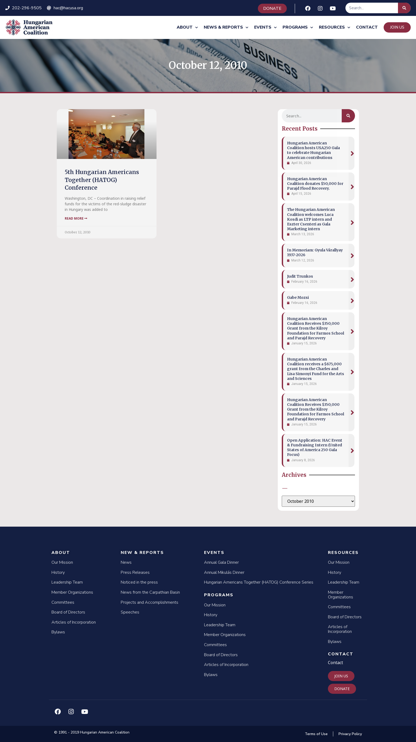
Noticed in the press (139, 582)
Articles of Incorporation (73, 622)
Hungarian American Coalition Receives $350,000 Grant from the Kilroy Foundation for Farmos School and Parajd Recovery (315, 328)
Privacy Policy (350, 733)
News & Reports (226, 27)
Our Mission (62, 562)
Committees (62, 602)
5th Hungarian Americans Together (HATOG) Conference (102, 179)
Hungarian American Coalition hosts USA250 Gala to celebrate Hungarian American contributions (313, 150)
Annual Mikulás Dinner (224, 572)
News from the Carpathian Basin (150, 592)
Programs (298, 27)
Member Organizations (72, 592)
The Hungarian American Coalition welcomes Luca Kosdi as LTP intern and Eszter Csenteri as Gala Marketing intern (311, 219)
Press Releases (135, 572)
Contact (367, 27)
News (126, 562)
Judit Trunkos (300, 276)
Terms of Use (316, 733)
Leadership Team (67, 582)
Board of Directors (68, 612)
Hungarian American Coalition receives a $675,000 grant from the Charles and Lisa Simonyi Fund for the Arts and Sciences (315, 369)
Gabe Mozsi (298, 297)
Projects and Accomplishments (149, 602)
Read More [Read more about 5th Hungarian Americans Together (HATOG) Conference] (76, 218)
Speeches (130, 612)
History (58, 572)
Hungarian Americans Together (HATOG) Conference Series (258, 582)
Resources (334, 27)
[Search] (404, 8)
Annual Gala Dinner (221, 562)
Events (265, 27)
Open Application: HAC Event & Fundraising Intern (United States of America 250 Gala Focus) (314, 447)
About (187, 27)
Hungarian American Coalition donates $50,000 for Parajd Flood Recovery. (315, 183)
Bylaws (58, 632)
